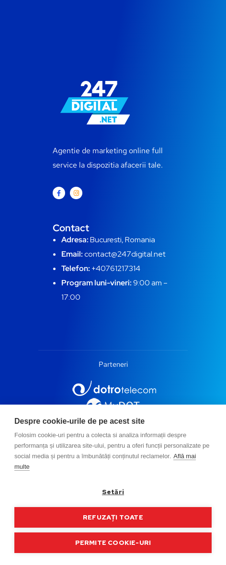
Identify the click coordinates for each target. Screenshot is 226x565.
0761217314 (120, 268)
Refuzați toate (113, 517)
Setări (113, 491)
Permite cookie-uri (113, 542)
